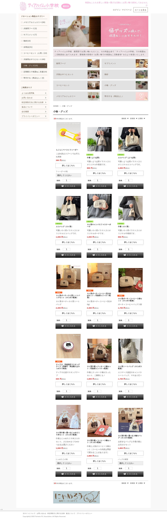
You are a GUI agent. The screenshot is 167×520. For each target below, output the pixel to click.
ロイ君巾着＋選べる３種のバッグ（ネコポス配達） (130, 437)
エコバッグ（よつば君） (127, 158)
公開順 (140, 118)
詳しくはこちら (68, 165)
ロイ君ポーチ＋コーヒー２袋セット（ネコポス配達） (130, 300)
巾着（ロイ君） (124, 226)
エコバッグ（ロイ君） (64, 226)
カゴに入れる (69, 186)
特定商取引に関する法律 (56, 513)
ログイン (117, 10)
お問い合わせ (27, 98)
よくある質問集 (28, 93)
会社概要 (25, 112)
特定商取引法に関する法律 (33, 102)
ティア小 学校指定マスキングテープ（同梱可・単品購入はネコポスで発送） (68, 366)
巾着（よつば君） (94, 158)
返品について (27, 107)
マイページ (127, 10)
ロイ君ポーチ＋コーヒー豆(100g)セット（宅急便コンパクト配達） (99, 296)
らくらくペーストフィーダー (67, 150)
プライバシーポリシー (31, 116)
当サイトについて (29, 513)
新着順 (132, 118)
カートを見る (140, 10)
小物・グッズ (67, 106)
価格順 (124, 118)
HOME (56, 106)
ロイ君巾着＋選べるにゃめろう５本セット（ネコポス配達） (68, 434)
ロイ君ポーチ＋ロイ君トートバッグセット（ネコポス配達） (68, 296)
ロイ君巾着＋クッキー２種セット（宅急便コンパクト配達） (99, 367)
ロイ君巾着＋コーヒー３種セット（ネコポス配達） (99, 441)
